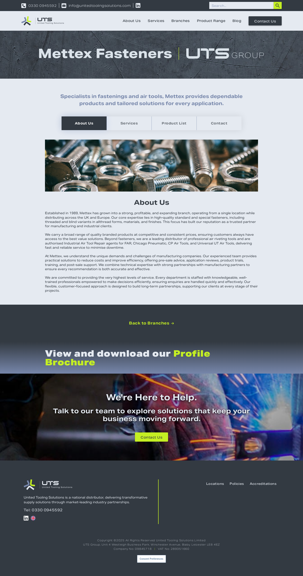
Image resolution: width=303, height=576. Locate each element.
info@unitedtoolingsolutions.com (100, 6)
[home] (42, 21)
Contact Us (265, 21)
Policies (237, 484)
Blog (236, 21)
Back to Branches (151, 323)
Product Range (211, 21)
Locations (215, 484)
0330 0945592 (42, 6)
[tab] (84, 123)
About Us (132, 21)
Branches (180, 21)
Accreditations (263, 484)
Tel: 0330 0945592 (43, 510)
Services (156, 21)
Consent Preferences (151, 559)
